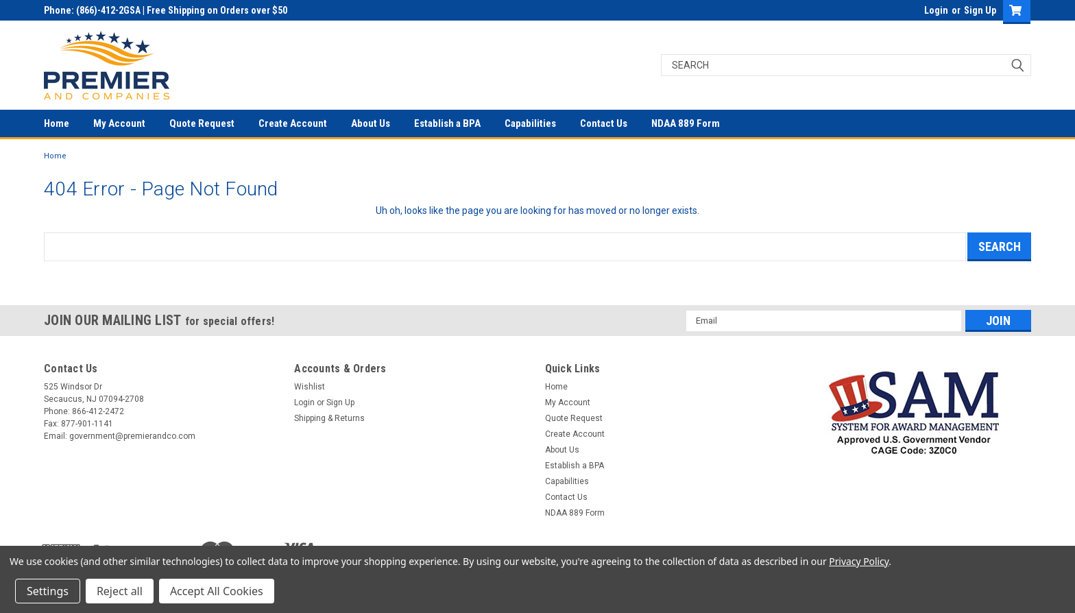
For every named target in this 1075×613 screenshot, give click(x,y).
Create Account (292, 123)
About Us (370, 123)
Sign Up (980, 10)
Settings (48, 591)
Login (936, 10)
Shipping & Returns (329, 418)
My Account (119, 123)
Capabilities (530, 123)
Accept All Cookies (216, 591)
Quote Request (201, 123)
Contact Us (603, 123)
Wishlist (309, 387)
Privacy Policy (859, 561)
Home (56, 123)
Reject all (120, 591)
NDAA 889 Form (685, 123)
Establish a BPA (447, 123)
